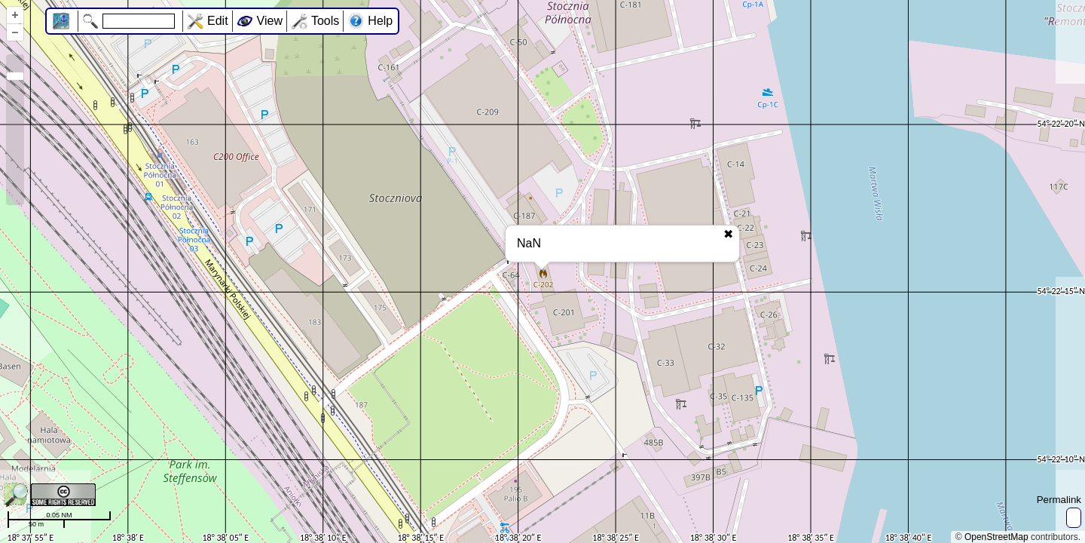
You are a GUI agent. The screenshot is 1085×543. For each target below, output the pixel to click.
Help (380, 20)
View (270, 20)
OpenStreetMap (996, 537)
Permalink (1059, 499)
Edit (217, 20)
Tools (325, 20)
